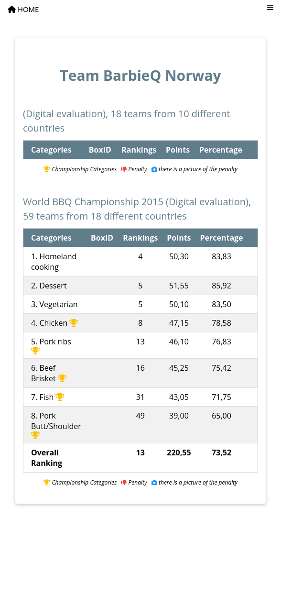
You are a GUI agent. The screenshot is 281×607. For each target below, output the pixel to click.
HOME (23, 9)
